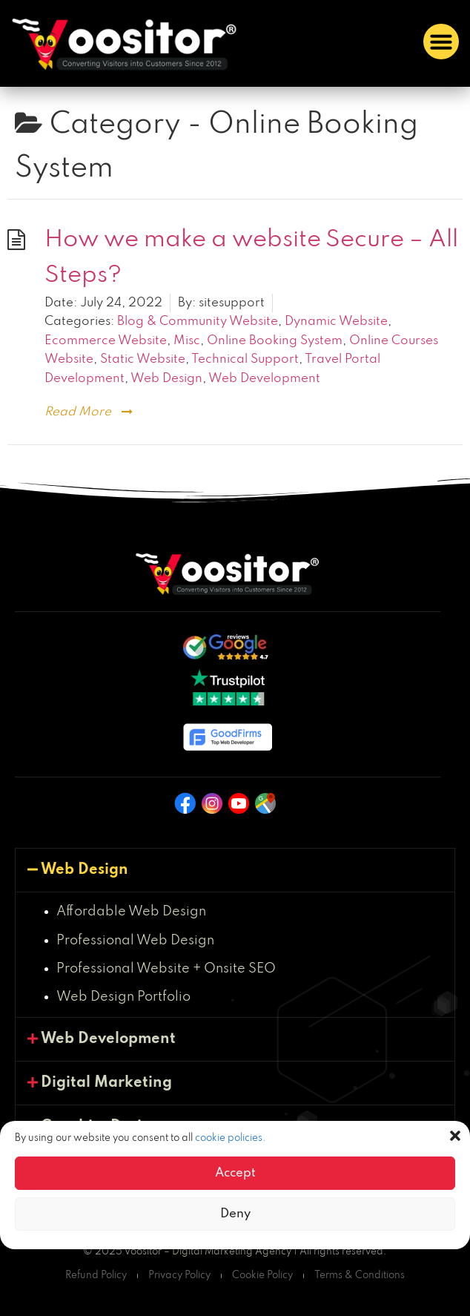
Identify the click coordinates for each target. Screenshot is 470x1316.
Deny (235, 1214)
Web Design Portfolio (123, 997)
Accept (235, 1173)
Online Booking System (274, 341)
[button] (455, 1135)
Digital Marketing (106, 1083)
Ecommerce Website (105, 341)
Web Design (166, 378)
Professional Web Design (135, 940)
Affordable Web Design (131, 911)
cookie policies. (230, 1138)
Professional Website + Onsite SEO (166, 969)
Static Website (142, 359)
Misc (186, 341)
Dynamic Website (336, 321)
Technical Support (245, 359)
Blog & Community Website (197, 321)
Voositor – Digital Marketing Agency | (211, 1252)
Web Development (264, 378)
